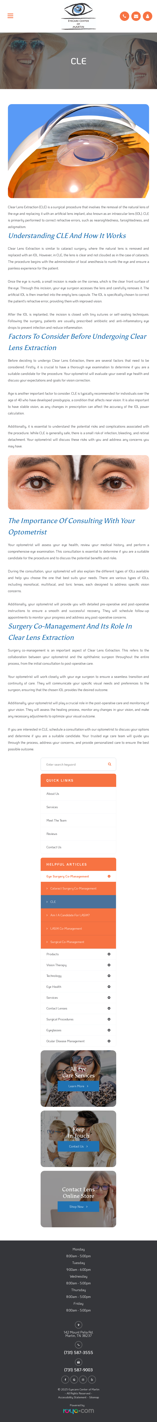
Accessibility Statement (72, 1397)
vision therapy (56, 965)
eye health (53, 987)
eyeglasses (53, 1030)
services (52, 997)
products (52, 954)
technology (53, 976)
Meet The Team (56, 820)
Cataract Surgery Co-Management (73, 888)
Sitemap (94, 1397)
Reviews (51, 834)
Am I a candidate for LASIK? (70, 915)
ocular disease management (65, 1041)
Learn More (76, 1086)
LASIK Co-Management (66, 928)
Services (52, 807)
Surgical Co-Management (67, 942)
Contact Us (53, 847)
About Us (52, 794)
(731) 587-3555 (78, 1352)
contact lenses (56, 1008)
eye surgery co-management (67, 876)
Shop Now (77, 1206)
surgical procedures (59, 1019)
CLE (53, 902)
